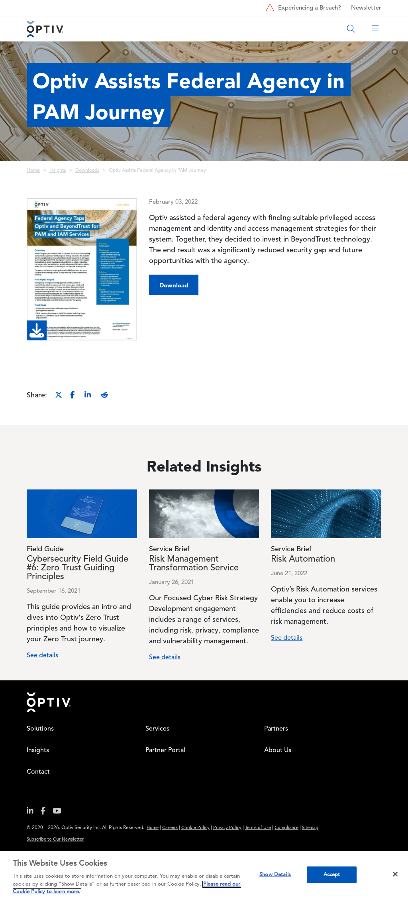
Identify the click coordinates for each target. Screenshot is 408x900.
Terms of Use (258, 828)
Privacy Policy (227, 828)
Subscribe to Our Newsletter (55, 839)
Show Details (275, 874)
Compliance (286, 828)
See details (42, 655)
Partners (276, 729)
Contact (38, 772)
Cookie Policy (195, 828)
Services (157, 729)
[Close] (395, 874)
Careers (170, 828)
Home (33, 170)
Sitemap (310, 828)
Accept (332, 874)
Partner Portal (165, 750)
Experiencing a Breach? (302, 8)
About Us (277, 750)
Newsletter (366, 8)
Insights (57, 170)
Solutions (40, 729)
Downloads (87, 170)
